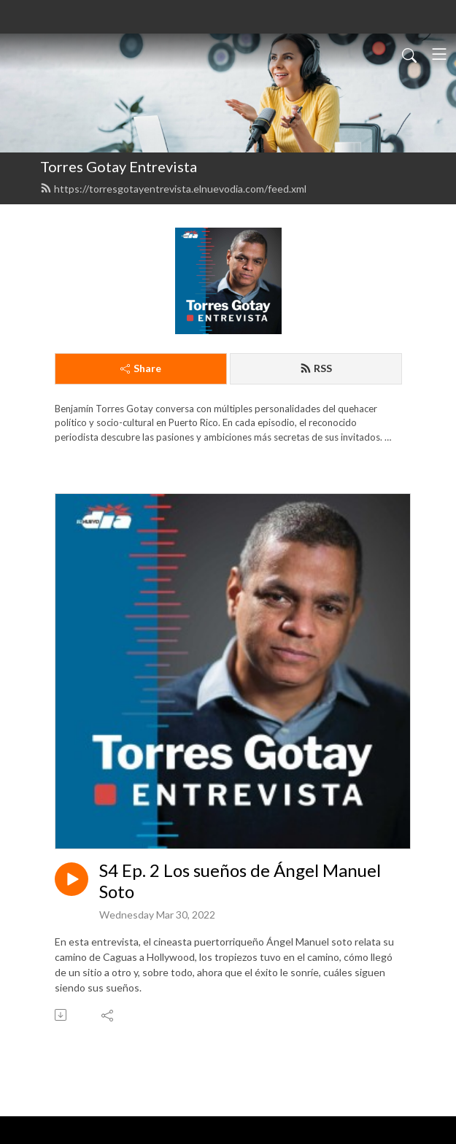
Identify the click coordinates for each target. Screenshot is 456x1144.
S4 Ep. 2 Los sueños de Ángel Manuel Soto (240, 881)
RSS (316, 368)
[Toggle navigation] (439, 54)
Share (140, 368)
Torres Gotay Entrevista (118, 166)
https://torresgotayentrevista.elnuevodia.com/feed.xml (173, 188)
